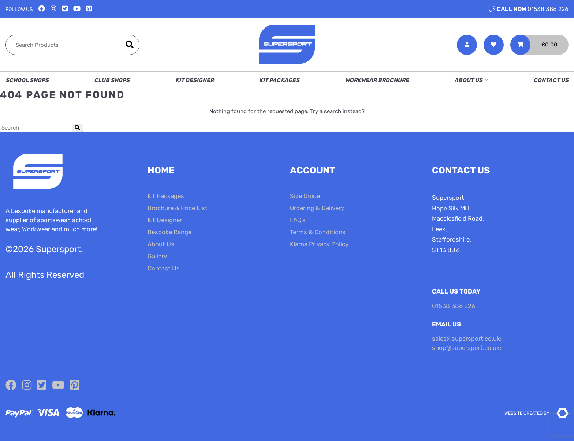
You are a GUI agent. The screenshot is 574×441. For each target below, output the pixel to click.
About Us (468, 80)
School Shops (27, 80)
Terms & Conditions (318, 232)
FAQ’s (298, 220)
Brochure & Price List (178, 208)
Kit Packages (279, 80)
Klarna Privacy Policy (319, 244)
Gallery (157, 256)
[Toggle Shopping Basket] (539, 45)
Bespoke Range (169, 232)
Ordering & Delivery (317, 208)
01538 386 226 (529, 9)
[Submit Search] (77, 128)
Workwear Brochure (377, 80)
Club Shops (112, 80)
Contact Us (551, 80)
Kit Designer (194, 80)
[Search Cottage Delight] (35, 128)
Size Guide (305, 195)
